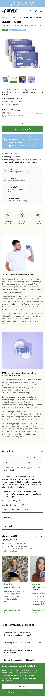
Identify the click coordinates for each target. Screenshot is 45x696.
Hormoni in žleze (15, 17)
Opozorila (7, 526)
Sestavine (7, 451)
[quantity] (22, 123)
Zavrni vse (12, 692)
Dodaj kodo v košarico (24, 5)
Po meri (33, 692)
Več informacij (7, 680)
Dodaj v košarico (22, 129)
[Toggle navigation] (41, 10)
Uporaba (7, 517)
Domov (4, 17)
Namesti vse (23, 687)
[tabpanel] (22, 480)
